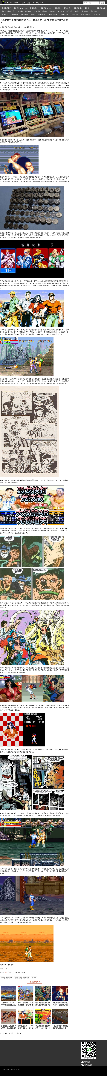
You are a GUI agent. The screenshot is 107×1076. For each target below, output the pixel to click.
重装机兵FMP (89, 8)
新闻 (28, 3)
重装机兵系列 (6, 8)
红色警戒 (5, 14)
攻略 (37, 3)
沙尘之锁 (97, 14)
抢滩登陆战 (41, 14)
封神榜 (44, 11)
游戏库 (34, 978)
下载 (32, 3)
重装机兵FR (95, 11)
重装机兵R (67, 8)
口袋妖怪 (37, 11)
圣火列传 (61, 11)
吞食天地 (20, 11)
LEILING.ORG (9, 1069)
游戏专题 (26, 978)
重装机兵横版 (101, 8)
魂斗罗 (77, 11)
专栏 (41, 3)
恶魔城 (33, 14)
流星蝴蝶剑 (24, 14)
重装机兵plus (78, 8)
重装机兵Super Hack (20, 8)
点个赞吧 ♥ (35, 982)
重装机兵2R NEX (46, 8)
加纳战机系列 (63, 14)
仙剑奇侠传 (14, 14)
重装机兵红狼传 (86, 14)
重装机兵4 (57, 8)
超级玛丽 (85, 11)
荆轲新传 (52, 11)
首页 (23, 3)
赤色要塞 (69, 11)
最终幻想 (28, 11)
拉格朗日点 (74, 14)
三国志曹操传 (52, 14)
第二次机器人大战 (8, 11)
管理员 (6, 972)
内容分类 (9, 978)
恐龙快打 (18, 978)
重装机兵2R (34, 8)
